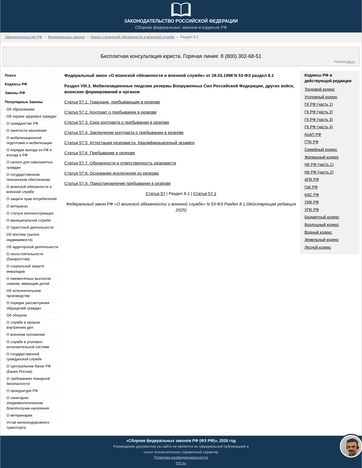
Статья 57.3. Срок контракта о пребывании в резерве (116, 122)
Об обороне (17, 315)
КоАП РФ (313, 134)
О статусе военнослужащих (30, 213)
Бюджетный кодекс (322, 217)
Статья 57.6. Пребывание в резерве (99, 152)
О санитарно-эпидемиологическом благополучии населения (28, 403)
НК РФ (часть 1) (319, 164)
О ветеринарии (19, 415)
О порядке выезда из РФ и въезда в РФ (29, 152)
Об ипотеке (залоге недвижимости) (23, 237)
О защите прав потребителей (32, 199)
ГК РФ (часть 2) (319, 112)
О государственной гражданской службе (24, 356)
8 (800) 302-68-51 (241, 56)
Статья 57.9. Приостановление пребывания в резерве (117, 183)
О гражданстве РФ (22, 123)
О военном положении (26, 334)
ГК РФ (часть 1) (319, 104)
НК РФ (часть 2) (319, 172)
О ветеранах (17, 206)
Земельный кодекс (322, 239)
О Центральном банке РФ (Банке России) (29, 368)
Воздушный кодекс (322, 224)
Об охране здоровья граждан (31, 116)
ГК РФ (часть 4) (319, 127)
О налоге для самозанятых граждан (30, 164)
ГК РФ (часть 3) (319, 119)
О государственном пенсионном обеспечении (28, 177)
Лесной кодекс (318, 247)
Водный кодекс (318, 232)
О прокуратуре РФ (22, 391)
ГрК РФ (311, 187)
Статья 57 (155, 193)
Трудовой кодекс (320, 89)
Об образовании (21, 109)
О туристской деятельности (30, 227)
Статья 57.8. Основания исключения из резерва (111, 173)
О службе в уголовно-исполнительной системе (28, 344)
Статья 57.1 (204, 193)
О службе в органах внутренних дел (23, 325)
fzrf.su (181, 463)
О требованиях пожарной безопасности (28, 381)
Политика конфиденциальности (181, 457)
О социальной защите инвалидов (25, 268)
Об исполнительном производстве (24, 293)
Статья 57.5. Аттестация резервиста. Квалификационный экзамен (129, 142)
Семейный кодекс (321, 149)
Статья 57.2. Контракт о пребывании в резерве (110, 112)
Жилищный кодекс (322, 157)
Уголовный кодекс (321, 97)
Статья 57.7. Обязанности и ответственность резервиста (120, 163)
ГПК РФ (312, 142)
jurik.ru (350, 61)
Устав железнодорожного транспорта (28, 425)
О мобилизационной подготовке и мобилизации (29, 140)
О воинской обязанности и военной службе (29, 189)
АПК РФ (312, 179)
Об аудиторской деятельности (32, 247)
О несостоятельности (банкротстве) (25, 256)
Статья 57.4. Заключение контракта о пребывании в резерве (124, 132)
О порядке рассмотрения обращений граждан (28, 305)
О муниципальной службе (29, 220)
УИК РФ (312, 202)
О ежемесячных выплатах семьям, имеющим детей (29, 281)
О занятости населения (27, 130)
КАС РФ (312, 194)
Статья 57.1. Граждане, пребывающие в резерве (112, 101)
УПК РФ (312, 209)
